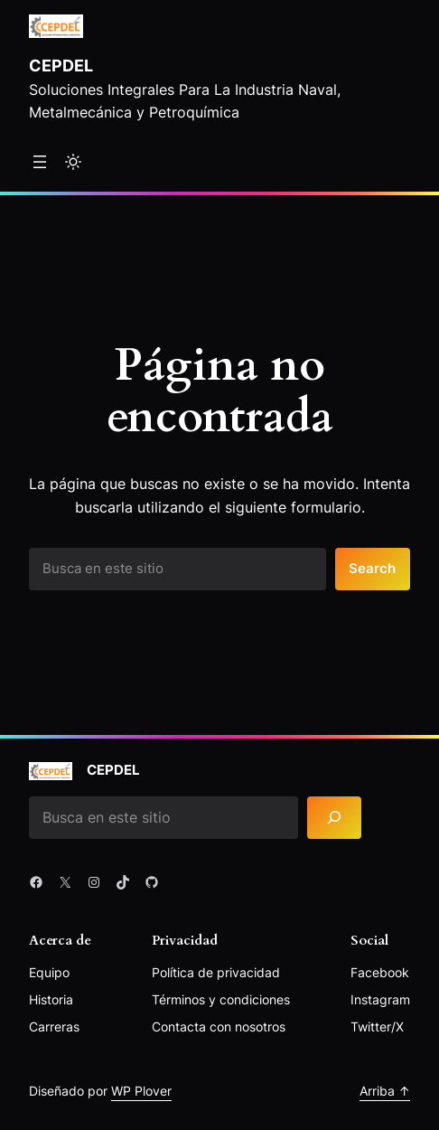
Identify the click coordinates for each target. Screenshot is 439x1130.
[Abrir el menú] (40, 162)
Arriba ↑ (385, 1090)
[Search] (334, 817)
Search (372, 568)
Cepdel (61, 65)
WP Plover (141, 1090)
